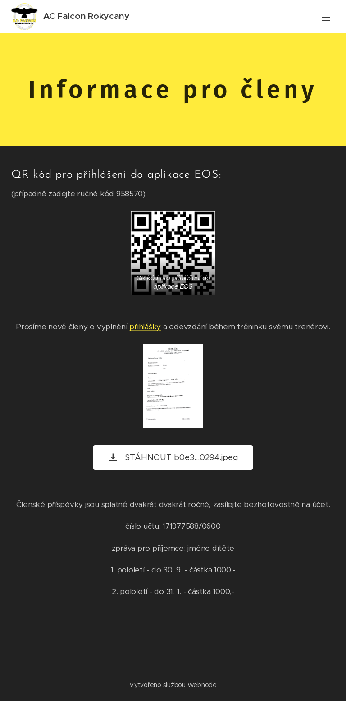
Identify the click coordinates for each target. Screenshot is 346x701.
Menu (326, 17)
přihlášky (145, 327)
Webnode (202, 685)
